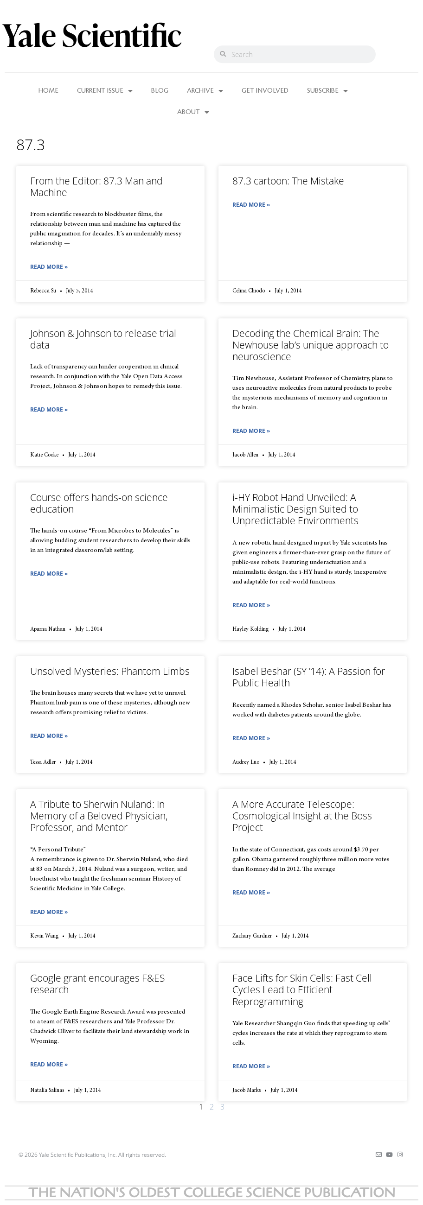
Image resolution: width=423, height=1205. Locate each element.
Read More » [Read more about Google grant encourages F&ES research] (49, 1064)
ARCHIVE (205, 90)
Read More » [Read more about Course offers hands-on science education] (49, 573)
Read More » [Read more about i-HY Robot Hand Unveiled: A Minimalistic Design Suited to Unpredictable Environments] (251, 605)
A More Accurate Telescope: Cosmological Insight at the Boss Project (302, 816)
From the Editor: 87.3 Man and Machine (96, 186)
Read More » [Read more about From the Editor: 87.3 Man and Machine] (49, 267)
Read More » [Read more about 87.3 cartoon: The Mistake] (251, 205)
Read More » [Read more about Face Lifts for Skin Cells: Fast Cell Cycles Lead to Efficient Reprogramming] (251, 1066)
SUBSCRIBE (327, 90)
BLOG (159, 91)
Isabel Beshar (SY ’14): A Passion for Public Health (308, 677)
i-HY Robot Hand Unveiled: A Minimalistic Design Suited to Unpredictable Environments (295, 509)
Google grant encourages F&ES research (97, 983)
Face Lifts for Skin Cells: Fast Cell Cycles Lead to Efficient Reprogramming (302, 989)
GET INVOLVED (265, 91)
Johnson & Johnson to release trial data (103, 339)
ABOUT (193, 112)
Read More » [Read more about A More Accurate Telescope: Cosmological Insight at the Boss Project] (251, 892)
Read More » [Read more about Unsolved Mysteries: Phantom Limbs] (49, 736)
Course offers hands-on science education (99, 503)
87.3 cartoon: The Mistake (288, 180)
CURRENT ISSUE (105, 90)
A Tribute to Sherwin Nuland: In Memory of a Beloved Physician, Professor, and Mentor (99, 816)
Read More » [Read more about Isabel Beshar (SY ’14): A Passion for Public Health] (251, 738)
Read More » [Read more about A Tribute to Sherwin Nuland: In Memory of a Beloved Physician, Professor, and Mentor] (49, 912)
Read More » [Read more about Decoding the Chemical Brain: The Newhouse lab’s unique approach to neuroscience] (251, 431)
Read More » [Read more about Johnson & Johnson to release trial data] (49, 409)
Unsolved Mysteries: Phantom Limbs (110, 671)
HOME (48, 91)
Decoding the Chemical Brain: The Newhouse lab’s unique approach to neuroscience (310, 345)
